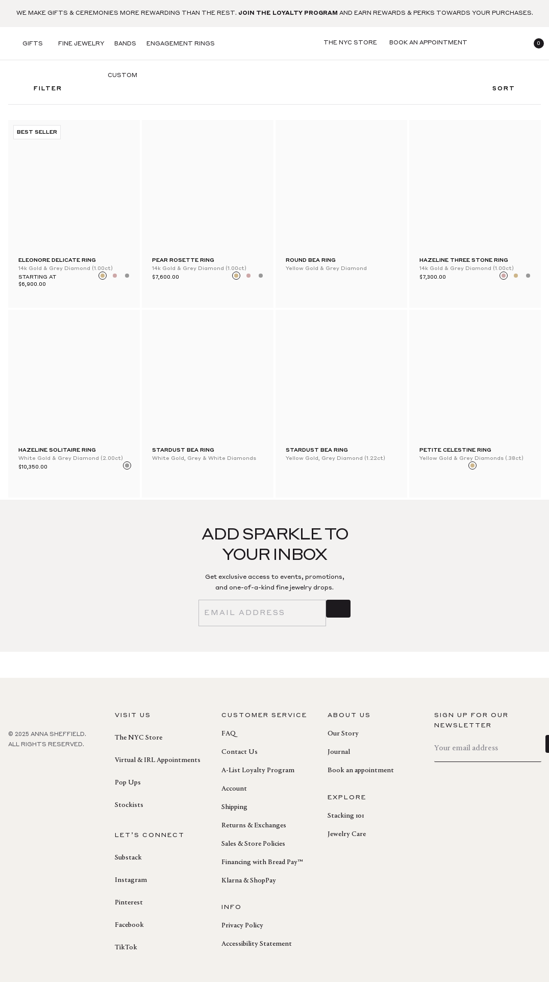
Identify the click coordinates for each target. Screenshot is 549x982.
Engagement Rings (180, 44)
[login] (510, 43)
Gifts (32, 44)
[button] (535, 43)
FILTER (40, 92)
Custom (122, 76)
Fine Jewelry (81, 44)
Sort (511, 92)
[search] (486, 43)
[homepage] (274, 43)
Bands (125, 44)
